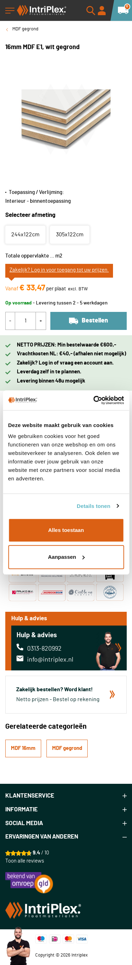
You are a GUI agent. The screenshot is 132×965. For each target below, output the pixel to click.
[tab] (66, 796)
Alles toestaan (66, 530)
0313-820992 (44, 649)
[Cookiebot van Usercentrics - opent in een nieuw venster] (94, 400)
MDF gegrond (25, 29)
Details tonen (93, 506)
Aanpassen (66, 557)
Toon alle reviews (24, 861)
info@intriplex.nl (50, 660)
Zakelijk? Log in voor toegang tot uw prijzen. (59, 270)
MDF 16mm (23, 748)
